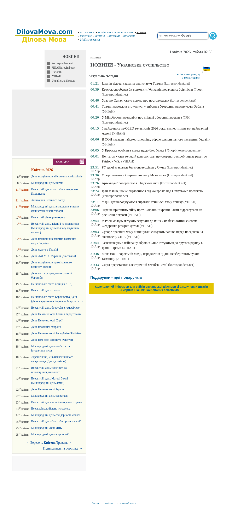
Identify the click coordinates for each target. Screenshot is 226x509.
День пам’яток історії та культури (52, 339)
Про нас (94, 503)
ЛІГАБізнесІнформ (62, 67)
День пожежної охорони (46, 326)
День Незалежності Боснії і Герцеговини (56, 314)
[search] (182, 35)
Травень (62, 442)
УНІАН (55, 76)
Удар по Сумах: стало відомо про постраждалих (135, 100)
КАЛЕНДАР (85, 36)
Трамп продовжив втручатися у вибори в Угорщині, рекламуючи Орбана (153, 106)
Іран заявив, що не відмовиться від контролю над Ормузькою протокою (152, 191)
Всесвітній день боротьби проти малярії (56, 421)
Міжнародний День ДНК (46, 427)
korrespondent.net (61, 63)
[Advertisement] (113, 12)
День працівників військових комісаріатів (57, 176)
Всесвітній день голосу (45, 290)
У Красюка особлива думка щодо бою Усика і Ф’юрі (138, 150)
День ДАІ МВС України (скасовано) (53, 256)
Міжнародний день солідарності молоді (55, 415)
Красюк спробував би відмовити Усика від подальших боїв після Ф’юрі (152, 89)
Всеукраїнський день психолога (50, 408)
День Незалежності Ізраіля (47, 389)
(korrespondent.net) (177, 83)
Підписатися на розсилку (62, 448)
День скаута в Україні (44, 249)
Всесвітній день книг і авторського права (56, 402)
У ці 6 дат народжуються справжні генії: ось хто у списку (142, 202)
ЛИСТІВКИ (113, 36)
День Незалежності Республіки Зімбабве (56, 333)
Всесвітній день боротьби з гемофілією (55, 307)
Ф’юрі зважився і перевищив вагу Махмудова (134, 175)
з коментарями (191, 77)
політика (108, 503)
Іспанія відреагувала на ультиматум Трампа (132, 83)
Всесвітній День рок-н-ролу (48, 217)
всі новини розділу (188, 74)
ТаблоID (56, 72)
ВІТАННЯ (99, 36)
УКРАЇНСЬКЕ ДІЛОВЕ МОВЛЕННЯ (114, 32)
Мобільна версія (89, 39)
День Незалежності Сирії (47, 320)
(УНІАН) (108, 111)
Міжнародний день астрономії (50, 434)
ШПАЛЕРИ (128, 36)
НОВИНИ (140, 32)
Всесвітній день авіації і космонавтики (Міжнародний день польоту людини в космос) (55, 228)
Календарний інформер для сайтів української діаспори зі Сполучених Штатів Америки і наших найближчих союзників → (151, 288)
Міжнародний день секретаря (49, 395)
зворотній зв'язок (127, 503)
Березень (36, 442)
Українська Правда (62, 80)
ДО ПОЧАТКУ (86, 32)
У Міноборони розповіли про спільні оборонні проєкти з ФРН (146, 117)
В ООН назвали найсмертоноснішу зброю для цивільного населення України (156, 139)
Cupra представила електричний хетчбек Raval (134, 265)
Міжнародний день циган (47, 182)
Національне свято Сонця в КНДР (52, 284)
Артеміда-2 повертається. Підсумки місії (130, 183)
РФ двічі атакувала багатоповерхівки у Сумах (134, 167)
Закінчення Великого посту (48, 200)
